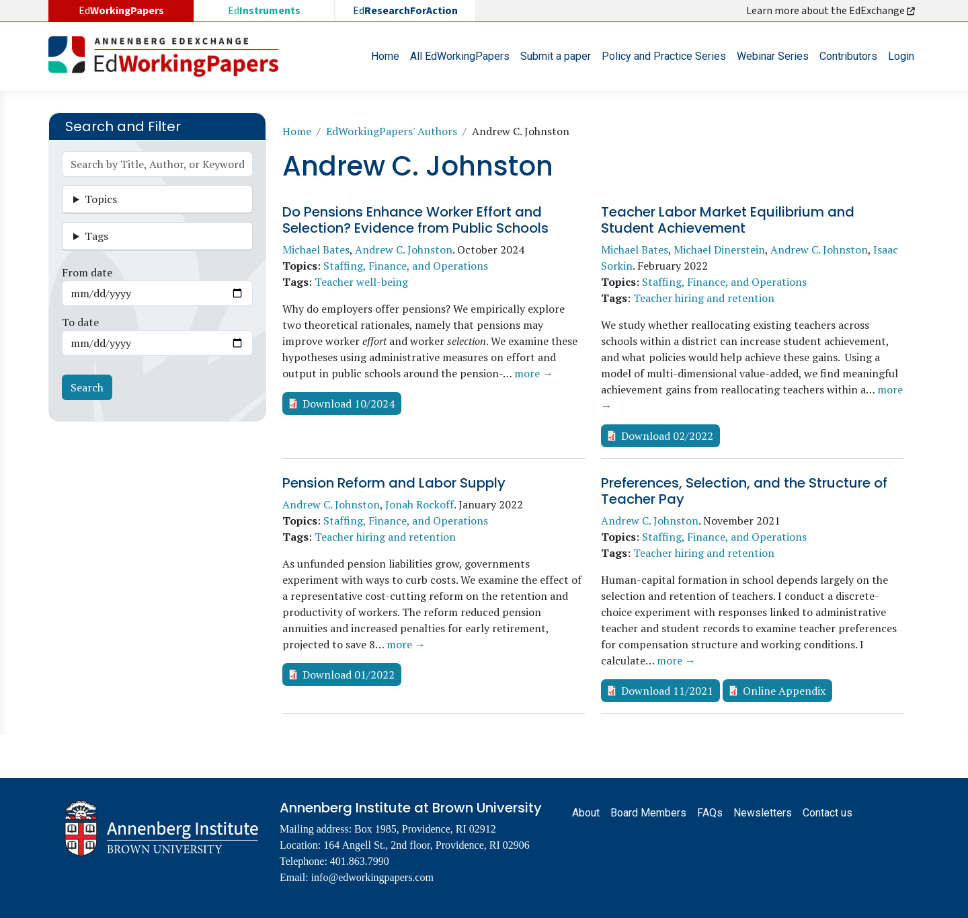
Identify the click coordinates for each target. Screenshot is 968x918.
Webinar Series (773, 56)
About (586, 812)
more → (533, 373)
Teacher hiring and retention (703, 298)
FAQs (710, 812)
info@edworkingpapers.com (372, 877)
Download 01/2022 (348, 674)
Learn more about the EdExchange (831, 10)
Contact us (827, 812)
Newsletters (762, 812)
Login (901, 56)
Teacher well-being (361, 281)
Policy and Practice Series (664, 56)
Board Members (648, 812)
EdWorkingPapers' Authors (391, 131)
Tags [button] (96, 236)
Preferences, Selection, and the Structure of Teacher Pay (744, 490)
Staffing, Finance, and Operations (405, 265)
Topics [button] (101, 199)
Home (385, 56)
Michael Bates (316, 249)
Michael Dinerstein (719, 249)
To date (80, 322)
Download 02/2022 (667, 435)
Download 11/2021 (667, 690)
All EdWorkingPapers (460, 56)
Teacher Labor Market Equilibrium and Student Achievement (727, 219)
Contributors (848, 56)
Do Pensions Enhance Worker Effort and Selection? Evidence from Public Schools (415, 219)
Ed (264, 10)
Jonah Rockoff (419, 504)
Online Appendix (784, 690)
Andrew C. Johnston (403, 249)
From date (87, 272)
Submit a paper (555, 56)
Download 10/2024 (348, 403)
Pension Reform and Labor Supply (394, 482)
